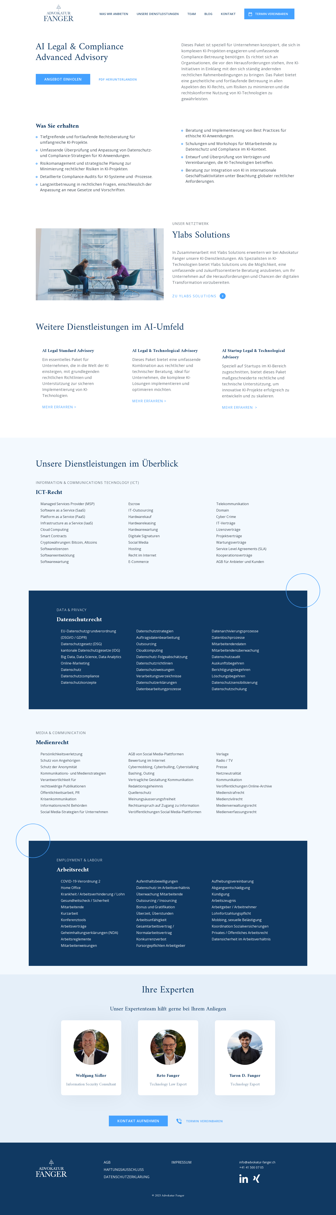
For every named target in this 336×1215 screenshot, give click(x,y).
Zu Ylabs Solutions (194, 296)
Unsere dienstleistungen (158, 14)
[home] (59, 12)
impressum (181, 1162)
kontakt (228, 14)
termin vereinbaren (271, 14)
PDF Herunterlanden (118, 79)
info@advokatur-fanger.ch (257, 1162)
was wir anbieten (113, 14)
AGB (107, 1162)
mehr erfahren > (59, 407)
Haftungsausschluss (124, 1169)
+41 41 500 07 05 (251, 1167)
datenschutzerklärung (126, 1177)
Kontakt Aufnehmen (138, 1121)
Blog (208, 14)
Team (191, 14)
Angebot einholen (63, 79)
